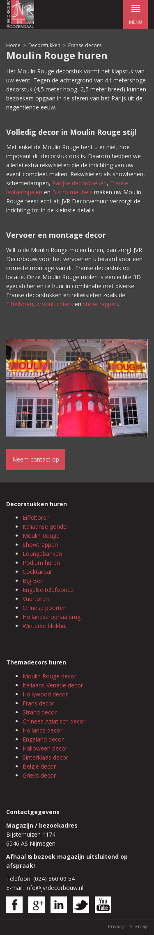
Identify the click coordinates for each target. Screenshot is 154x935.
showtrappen (100, 304)
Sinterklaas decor (45, 757)
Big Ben (33, 581)
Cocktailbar (37, 572)
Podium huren (41, 562)
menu (135, 12)
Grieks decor (39, 775)
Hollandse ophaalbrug (51, 617)
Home (13, 45)
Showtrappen (40, 544)
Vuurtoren (36, 599)
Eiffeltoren (19, 304)
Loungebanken (42, 553)
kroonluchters (55, 304)
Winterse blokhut (45, 626)
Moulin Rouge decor (49, 676)
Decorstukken (44, 45)
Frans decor (38, 703)
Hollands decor (42, 730)
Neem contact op (35, 459)
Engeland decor (43, 739)
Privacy (116, 926)
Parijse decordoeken (79, 183)
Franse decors (84, 45)
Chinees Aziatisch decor (54, 721)
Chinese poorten (45, 608)
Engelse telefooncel (49, 590)
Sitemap (139, 926)
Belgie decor (39, 766)
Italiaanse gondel (45, 526)
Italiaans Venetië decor (53, 685)
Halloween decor (45, 748)
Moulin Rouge (41, 535)
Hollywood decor (45, 694)
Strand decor (40, 712)
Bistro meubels (72, 192)
